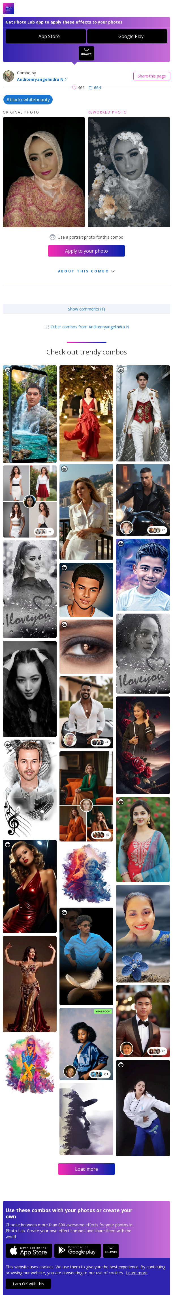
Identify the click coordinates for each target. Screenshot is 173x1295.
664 (95, 87)
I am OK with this (28, 1283)
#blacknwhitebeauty (28, 99)
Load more (86, 1169)
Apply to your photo (86, 251)
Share (152, 76)
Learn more (137, 1272)
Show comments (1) (86, 309)
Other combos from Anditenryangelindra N (86, 326)
